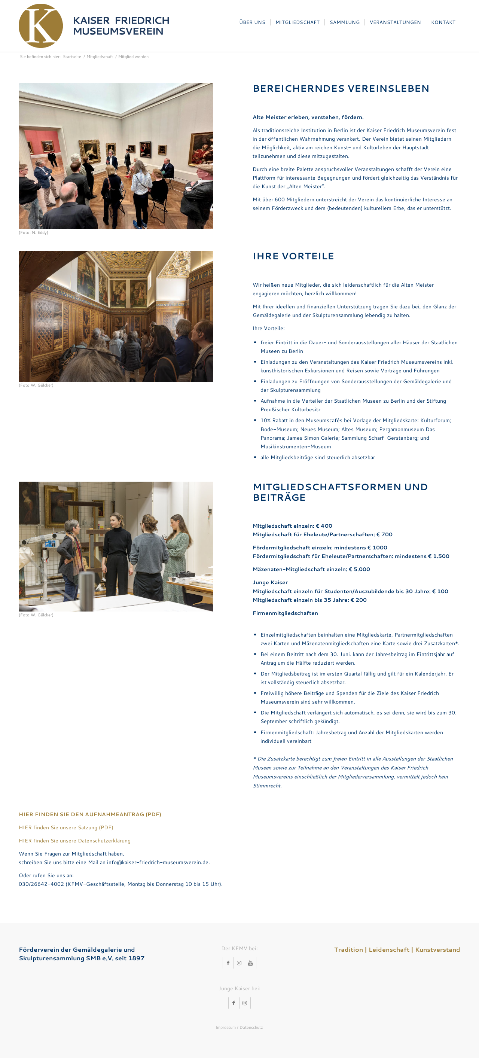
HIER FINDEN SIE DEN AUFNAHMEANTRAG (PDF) (90, 814)
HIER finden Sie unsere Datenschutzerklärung (75, 840)
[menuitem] (252, 22)
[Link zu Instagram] (239, 963)
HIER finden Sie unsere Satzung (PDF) (66, 827)
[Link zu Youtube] (250, 963)
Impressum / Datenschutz (239, 1027)
